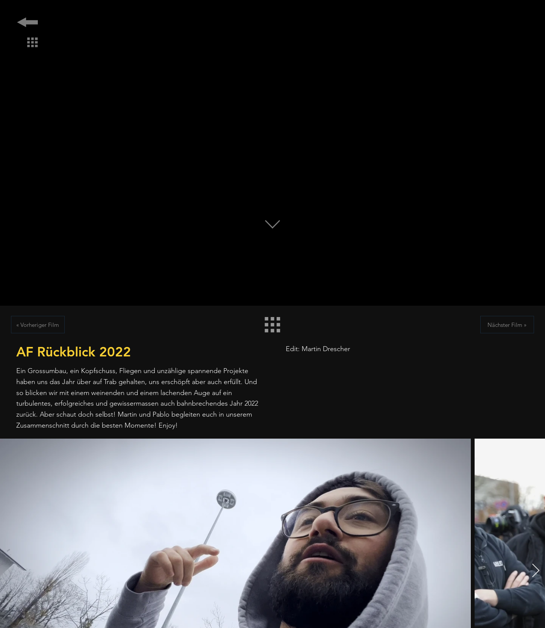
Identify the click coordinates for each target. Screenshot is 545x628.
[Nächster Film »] (507, 324)
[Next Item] (535, 571)
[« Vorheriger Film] (38, 324)
